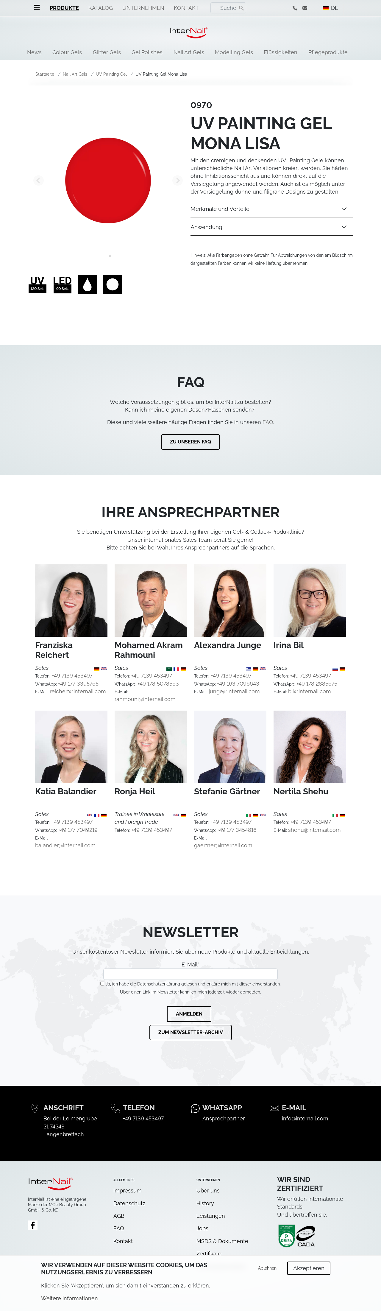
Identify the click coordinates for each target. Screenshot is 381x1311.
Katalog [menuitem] (100, 8)
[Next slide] (177, 180)
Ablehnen (267, 1270)
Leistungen (210, 1216)
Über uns (208, 1190)
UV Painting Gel (111, 74)
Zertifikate (208, 1254)
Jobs (202, 1228)
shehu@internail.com (314, 830)
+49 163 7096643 (238, 684)
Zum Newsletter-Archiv (190, 1032)
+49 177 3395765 (78, 684)
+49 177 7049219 (78, 830)
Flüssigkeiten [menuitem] (280, 52)
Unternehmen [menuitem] (143, 8)
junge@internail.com (234, 691)
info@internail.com (305, 1118)
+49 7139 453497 (72, 675)
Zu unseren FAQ (190, 442)
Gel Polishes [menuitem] (147, 52)
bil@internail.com (309, 691)
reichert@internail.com (78, 691)
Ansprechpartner (223, 1118)
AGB (118, 1216)
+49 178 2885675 (316, 684)
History (205, 1203)
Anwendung (206, 227)
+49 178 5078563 (158, 684)
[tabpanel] (108, 180)
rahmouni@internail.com (145, 699)
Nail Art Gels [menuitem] (189, 52)
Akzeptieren (308, 1271)
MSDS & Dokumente (222, 1241)
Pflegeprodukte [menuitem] (328, 52)
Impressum (127, 1190)
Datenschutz (129, 1203)
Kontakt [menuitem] (186, 8)
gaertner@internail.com (223, 845)
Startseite (44, 74)
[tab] (105, 256)
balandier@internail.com (65, 845)
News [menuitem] (34, 52)
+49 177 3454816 (237, 830)
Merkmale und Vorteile (219, 208)
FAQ (268, 422)
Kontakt (123, 1241)
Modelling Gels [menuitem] (234, 52)
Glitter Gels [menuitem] (107, 52)
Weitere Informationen (69, 1301)
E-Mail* (190, 970)
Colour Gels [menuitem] (67, 52)
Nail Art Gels (75, 74)
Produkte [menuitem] (64, 8)
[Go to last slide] (38, 180)
